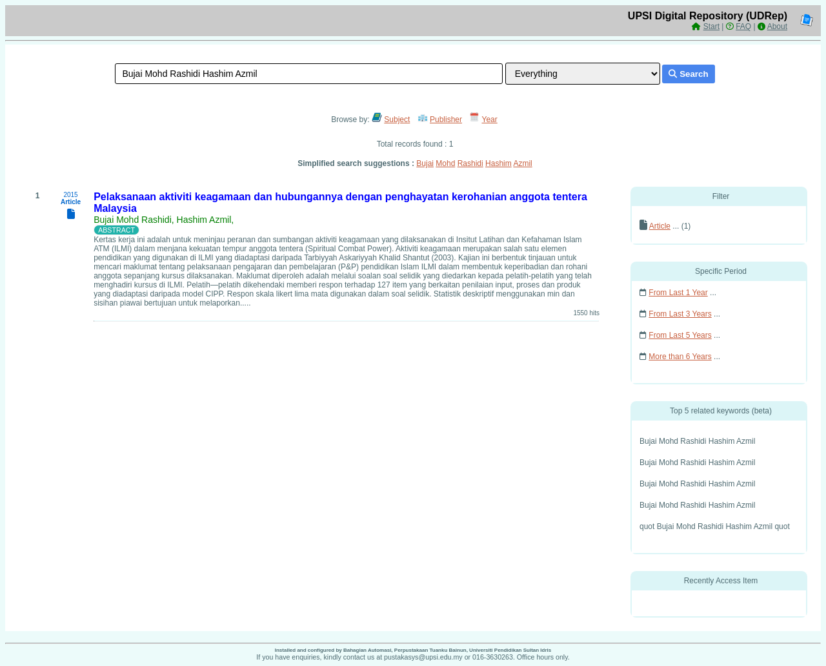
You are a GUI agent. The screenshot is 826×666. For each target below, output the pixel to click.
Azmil (522, 163)
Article (659, 226)
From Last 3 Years (680, 313)
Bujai (425, 163)
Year (490, 119)
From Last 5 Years (680, 335)
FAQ (743, 26)
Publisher (446, 119)
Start (711, 26)
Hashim (498, 163)
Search (688, 74)
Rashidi (470, 163)
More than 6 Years (680, 356)
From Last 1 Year (678, 292)
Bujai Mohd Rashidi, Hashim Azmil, (164, 219)
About (777, 26)
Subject (397, 119)
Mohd (445, 163)
